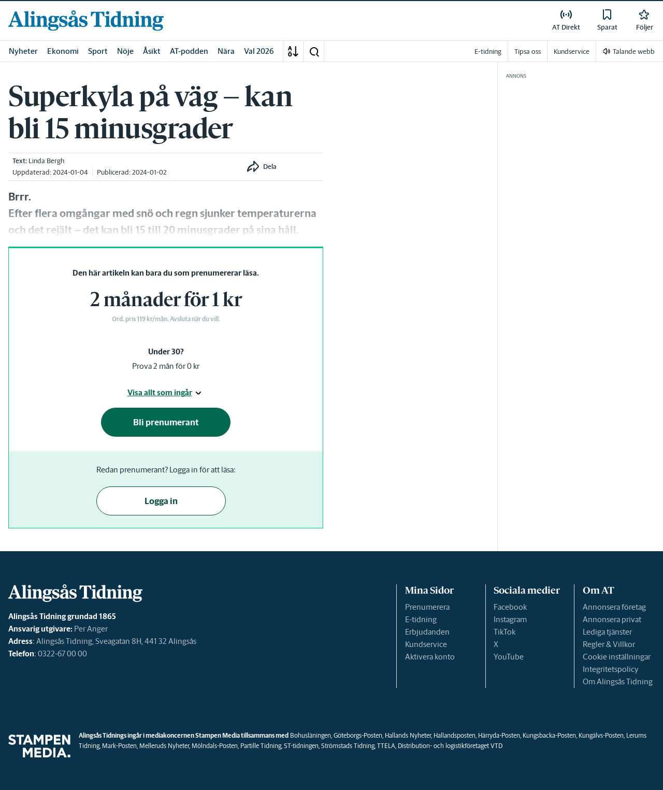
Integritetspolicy (611, 669)
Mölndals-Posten (215, 746)
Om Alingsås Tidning (618, 681)
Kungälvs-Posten (601, 735)
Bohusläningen (310, 735)
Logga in (161, 501)
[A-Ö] (293, 51)
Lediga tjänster (607, 632)
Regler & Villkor (609, 644)
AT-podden (189, 51)
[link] (86, 20)
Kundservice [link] (571, 51)
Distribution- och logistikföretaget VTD (450, 746)
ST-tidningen (301, 746)
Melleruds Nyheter (164, 746)
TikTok (504, 632)
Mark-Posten (119, 746)
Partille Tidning (260, 746)
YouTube (509, 657)
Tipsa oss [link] (527, 51)
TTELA (386, 746)
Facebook (510, 607)
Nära (226, 51)
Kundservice (426, 644)
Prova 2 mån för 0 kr (165, 366)
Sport (98, 51)
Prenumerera (427, 607)
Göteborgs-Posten (358, 735)
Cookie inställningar (617, 657)
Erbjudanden (427, 632)
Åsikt (152, 51)
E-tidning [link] (487, 51)
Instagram (510, 619)
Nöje (125, 51)
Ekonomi (63, 51)
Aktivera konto (430, 657)
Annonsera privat (612, 619)
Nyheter (23, 51)
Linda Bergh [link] (46, 160)
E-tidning (421, 619)
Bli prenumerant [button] (166, 422)
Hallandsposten (454, 735)
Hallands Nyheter (408, 735)
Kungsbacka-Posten (549, 735)
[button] (314, 51)
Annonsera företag (614, 607)
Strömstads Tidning (347, 746)
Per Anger (91, 629)
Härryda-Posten (499, 735)
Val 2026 (259, 51)
